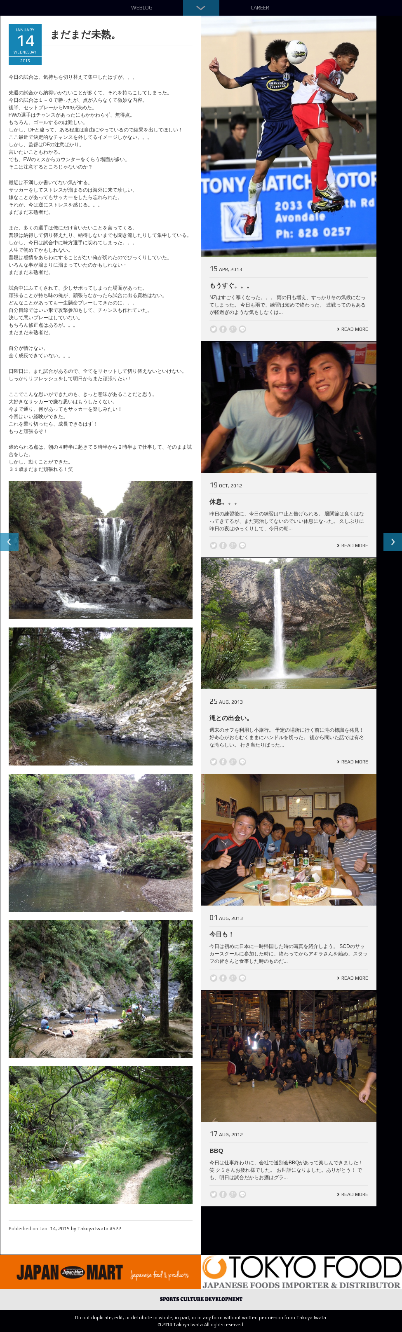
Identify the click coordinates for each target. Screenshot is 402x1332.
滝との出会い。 (231, 717)
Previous (10, 542)
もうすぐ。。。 (231, 285)
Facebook (223, 329)
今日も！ (221, 934)
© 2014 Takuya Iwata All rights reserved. (201, 1324)
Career (260, 8)
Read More (354, 329)
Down (201, 8)
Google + (233, 329)
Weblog (142, 8)
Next (392, 542)
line (242, 329)
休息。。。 (224, 501)
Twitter (213, 329)
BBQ (216, 1150)
